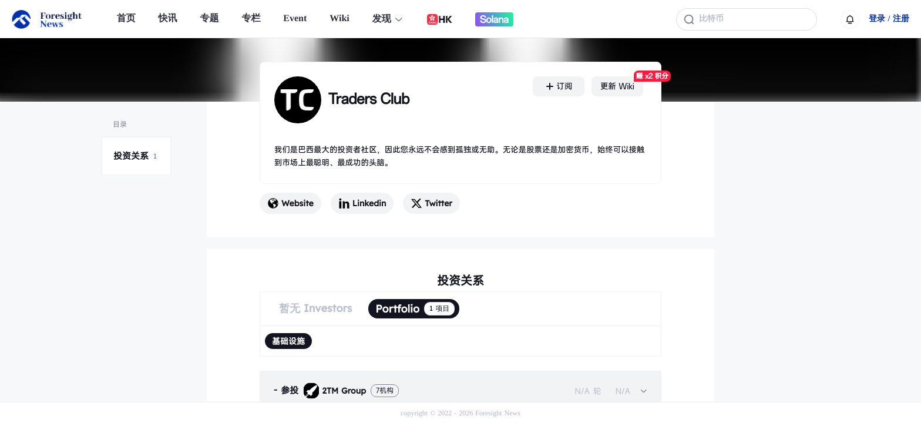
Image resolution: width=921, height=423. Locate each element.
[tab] (460, 391)
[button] (460, 391)
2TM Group (334, 390)
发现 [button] (388, 19)
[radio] (288, 341)
